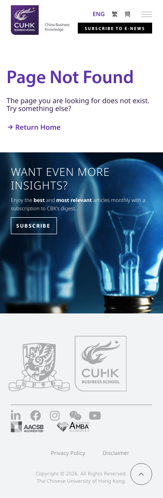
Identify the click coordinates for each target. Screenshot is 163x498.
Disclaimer (116, 453)
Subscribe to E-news (115, 28)
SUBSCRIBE (33, 225)
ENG (99, 14)
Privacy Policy (68, 453)
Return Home (37, 127)
